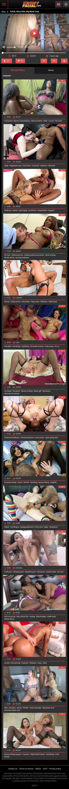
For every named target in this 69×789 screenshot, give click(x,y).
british (26, 482)
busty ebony (9, 258)
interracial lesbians (12, 438)
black (7, 527)
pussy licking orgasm (13, 754)
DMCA (38, 769)
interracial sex (17, 255)
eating (32, 617)
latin (45, 663)
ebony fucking (27, 391)
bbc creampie (10, 708)
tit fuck (7, 255)
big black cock (48, 708)
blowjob (52, 166)
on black (8, 391)
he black (16, 391)
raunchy (25, 663)
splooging (23, 210)
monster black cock (12, 710)
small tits (32, 210)
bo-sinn (61, 572)
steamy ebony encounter (34, 255)
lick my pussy (10, 617)
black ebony (9, 619)
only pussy (49, 346)
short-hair (27, 166)
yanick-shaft (51, 572)
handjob (8, 346)
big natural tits (22, 617)
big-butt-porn (31, 572)
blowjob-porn (19, 572)
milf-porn (8, 572)
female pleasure (27, 438)
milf (57, 754)
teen (40, 663)
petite (15, 210)
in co (57, 346)
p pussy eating (10, 482)
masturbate (42, 210)
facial (7, 302)
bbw (45, 121)
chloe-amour (16, 302)
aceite (7, 663)
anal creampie (35, 708)
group (19, 708)
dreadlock (54, 527)
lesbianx (8, 210)
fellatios (44, 302)
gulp (6, 166)
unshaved (8, 121)
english (53, 482)
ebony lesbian (37, 121)
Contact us (12, 769)
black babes (41, 617)
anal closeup (51, 255)
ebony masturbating (22, 121)
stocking (34, 482)
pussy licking (44, 482)
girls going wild (52, 438)
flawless (33, 663)
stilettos (44, 166)
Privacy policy (55, 769)
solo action (40, 438)
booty (7, 757)
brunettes (26, 302)
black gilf (37, 391)
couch (51, 121)
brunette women (37, 346)
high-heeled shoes (38, 754)
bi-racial (59, 121)
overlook (35, 166)
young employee (22, 258)
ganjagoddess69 (27, 527)
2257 (45, 769)
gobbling (25, 346)
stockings (17, 346)
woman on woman (12, 394)
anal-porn (41, 572)
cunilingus (15, 527)
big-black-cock (15, 166)
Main (3, 11)
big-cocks (35, 302)
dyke (46, 527)
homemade (16, 663)
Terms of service (26, 769)
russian (26, 754)
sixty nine (39, 527)
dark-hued (53, 302)
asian (20, 482)
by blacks (46, 391)
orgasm (52, 210)
